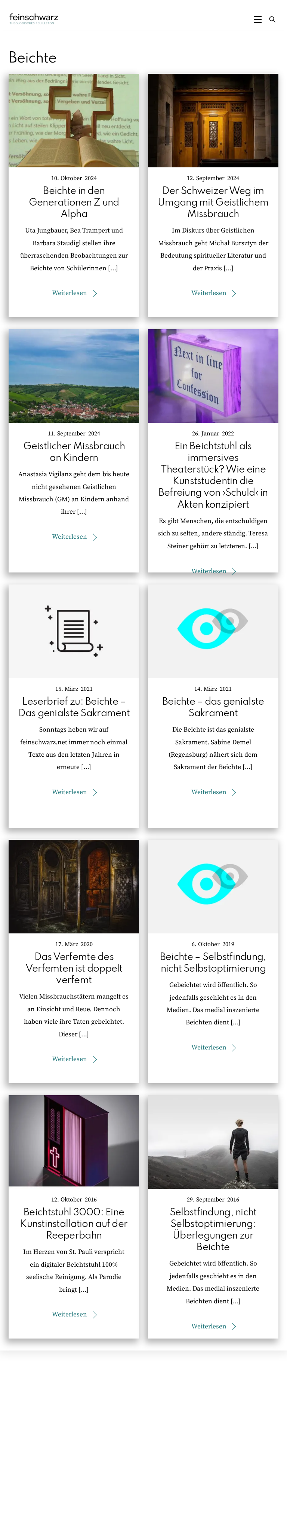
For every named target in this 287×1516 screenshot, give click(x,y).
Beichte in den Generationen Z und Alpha (74, 202)
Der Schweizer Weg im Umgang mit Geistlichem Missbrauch (213, 202)
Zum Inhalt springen (28, 6)
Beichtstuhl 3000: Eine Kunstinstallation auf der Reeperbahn (73, 1224)
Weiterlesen (69, 293)
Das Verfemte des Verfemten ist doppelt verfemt (74, 968)
